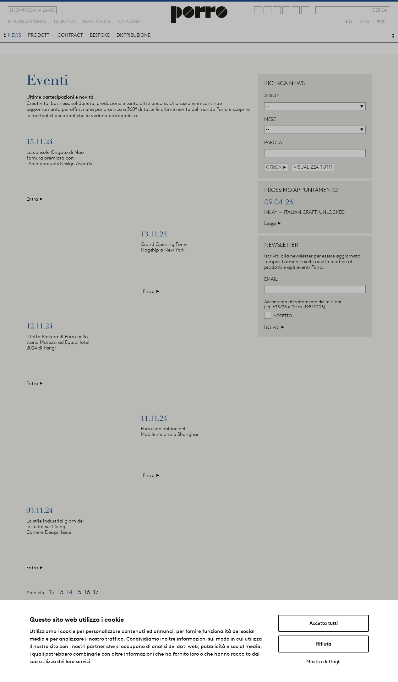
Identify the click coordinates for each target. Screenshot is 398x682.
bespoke (100, 35)
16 (87, 592)
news (14, 35)
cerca (379, 10)
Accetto (283, 315)
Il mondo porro (27, 21)
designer (64, 21)
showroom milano (32, 10)
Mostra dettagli (323, 661)
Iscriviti (274, 327)
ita (349, 21)
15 (78, 592)
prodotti (39, 35)
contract (70, 35)
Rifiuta (323, 644)
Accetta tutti (323, 623)
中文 (381, 21)
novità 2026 (96, 21)
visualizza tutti (312, 167)
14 (70, 592)
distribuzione (133, 35)
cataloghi (130, 21)
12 (52, 592)
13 (60, 592)
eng (364, 21)
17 (96, 592)
